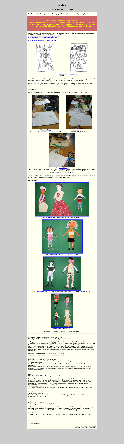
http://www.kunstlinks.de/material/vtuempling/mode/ (43, 36)
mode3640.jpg (50, 217)
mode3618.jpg (46, 130)
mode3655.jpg (59, 328)
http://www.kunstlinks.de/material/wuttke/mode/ (42, 37)
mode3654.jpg (41, 291)
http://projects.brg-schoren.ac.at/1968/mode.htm (42, 40)
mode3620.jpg (80, 130)
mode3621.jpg (63, 168)
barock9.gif (73, 74)
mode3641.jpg (53, 254)
